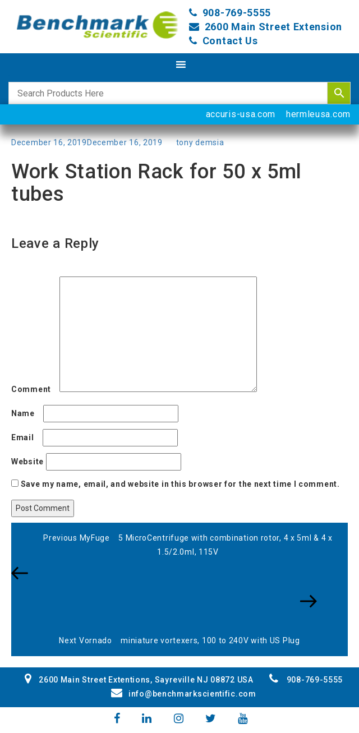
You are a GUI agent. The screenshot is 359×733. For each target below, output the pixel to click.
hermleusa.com (318, 114)
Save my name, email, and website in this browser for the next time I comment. (180, 484)
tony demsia (200, 142)
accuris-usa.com (241, 114)
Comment (34, 389)
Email (25, 437)
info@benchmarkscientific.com (183, 693)
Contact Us (230, 41)
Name (26, 413)
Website (27, 461)
